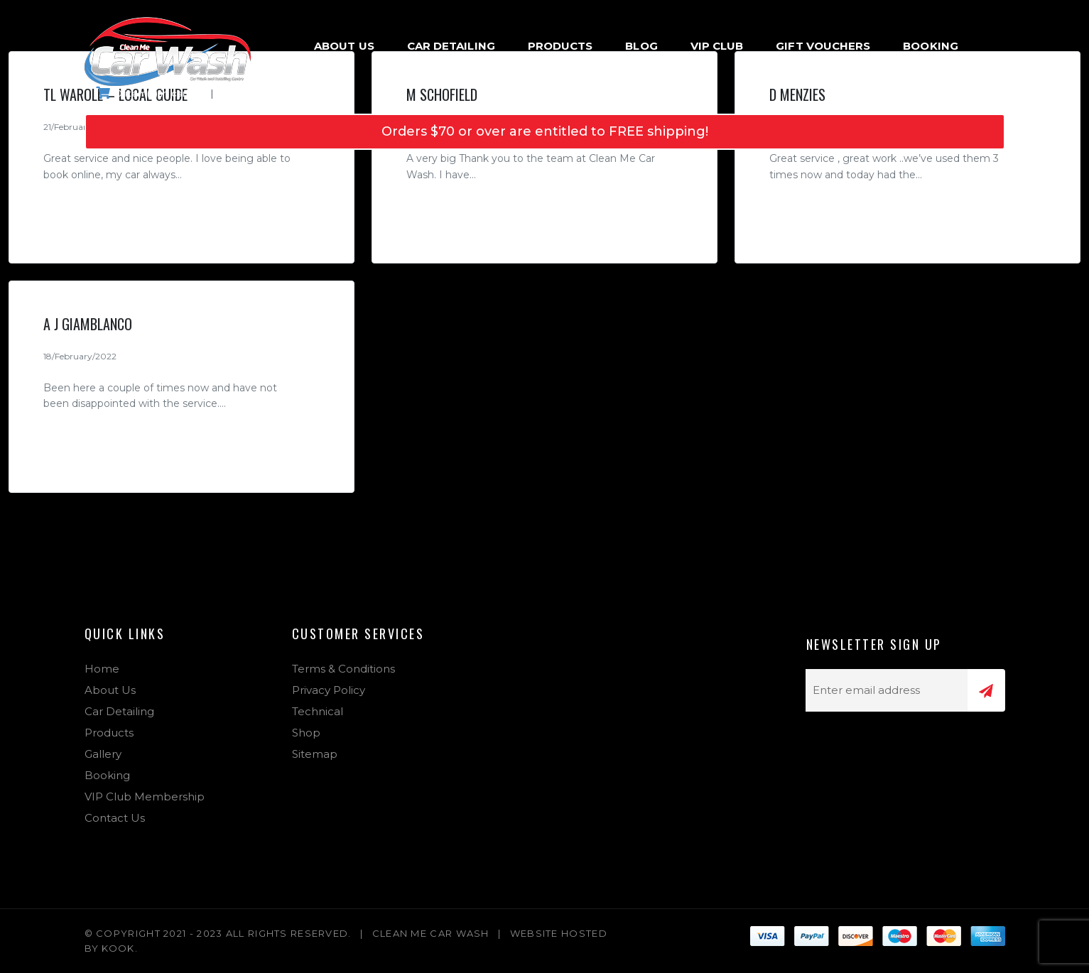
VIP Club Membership (145, 796)
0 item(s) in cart (143, 93)
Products (560, 46)
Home (102, 668)
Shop (306, 732)
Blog (641, 46)
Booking (930, 46)
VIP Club (717, 46)
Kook (118, 948)
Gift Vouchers (823, 46)
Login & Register (274, 93)
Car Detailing (451, 46)
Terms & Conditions (343, 668)
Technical (317, 711)
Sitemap (314, 754)
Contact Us (115, 818)
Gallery (103, 754)
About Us (344, 46)
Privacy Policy (328, 690)
